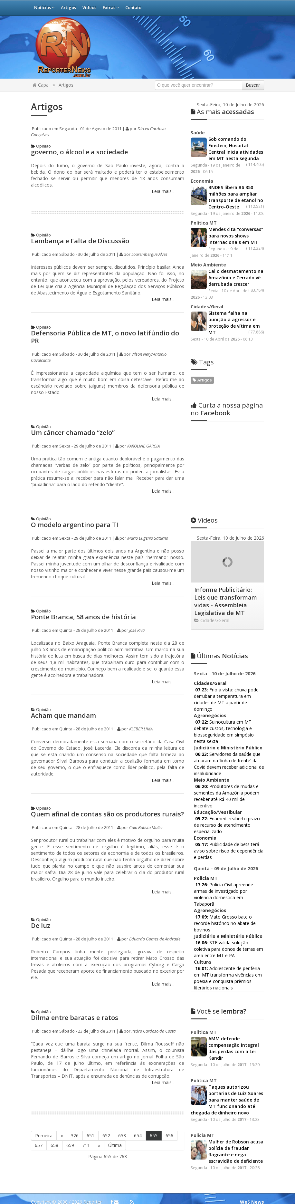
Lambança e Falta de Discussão (80, 240)
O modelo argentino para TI (74, 524)
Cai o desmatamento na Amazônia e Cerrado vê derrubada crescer (235, 277)
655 (153, 1135)
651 (90, 1135)
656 (169, 1135)
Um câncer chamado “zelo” (73, 432)
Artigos (68, 7)
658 (54, 1145)
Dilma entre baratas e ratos (74, 1017)
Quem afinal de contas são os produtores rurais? (107, 814)
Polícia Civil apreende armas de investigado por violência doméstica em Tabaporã (223, 831)
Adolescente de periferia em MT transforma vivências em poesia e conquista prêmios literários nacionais (228, 915)
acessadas (222, 111)
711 (86, 1145)
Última (115, 1145)
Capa (41, 85)
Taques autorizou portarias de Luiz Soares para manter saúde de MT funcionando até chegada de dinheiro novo (227, 1037)
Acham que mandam (63, 715)
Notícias (44, 7)
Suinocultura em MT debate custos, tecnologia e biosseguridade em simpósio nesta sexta (224, 668)
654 (138, 1135)
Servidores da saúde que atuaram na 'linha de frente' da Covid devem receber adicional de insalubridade (229, 701)
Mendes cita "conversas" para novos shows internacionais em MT (235, 235)
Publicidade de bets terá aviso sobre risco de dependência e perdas (228, 787)
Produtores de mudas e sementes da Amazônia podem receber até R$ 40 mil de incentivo (226, 733)
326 (75, 1135)
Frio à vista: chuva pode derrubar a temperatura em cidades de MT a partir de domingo (226, 636)
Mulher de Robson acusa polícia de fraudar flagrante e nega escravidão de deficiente (235, 1088)
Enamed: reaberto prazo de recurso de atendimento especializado (227, 762)
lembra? (218, 948)
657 (39, 1145)
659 (70, 1145)
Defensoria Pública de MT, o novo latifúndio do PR (105, 337)
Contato (133, 7)
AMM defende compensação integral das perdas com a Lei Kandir (233, 985)
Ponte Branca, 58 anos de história (83, 616)
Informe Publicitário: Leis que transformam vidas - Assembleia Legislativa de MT (225, 538)
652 (106, 1135)
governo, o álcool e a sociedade (79, 152)
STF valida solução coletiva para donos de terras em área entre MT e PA (228, 886)
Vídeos (89, 7)
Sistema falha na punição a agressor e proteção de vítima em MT (234, 322)
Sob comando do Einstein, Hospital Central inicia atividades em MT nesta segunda (235, 148)
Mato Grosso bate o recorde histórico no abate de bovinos (225, 860)
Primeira (43, 1135)
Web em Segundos (253, 1192)
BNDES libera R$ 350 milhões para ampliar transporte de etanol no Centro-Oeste (235, 197)
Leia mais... (162, 191)
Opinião (41, 146)
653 (122, 1135)
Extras (111, 7)
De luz (40, 925)
